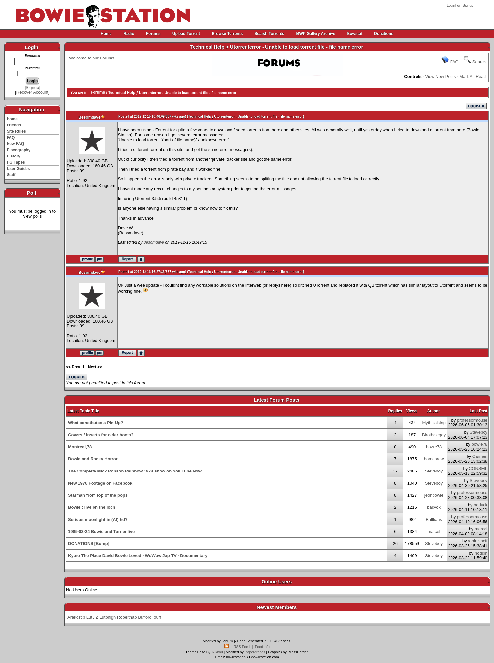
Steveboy (478, 432)
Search (479, 61)
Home (106, 33)
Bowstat (355, 33)
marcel (434, 531)
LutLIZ (92, 617)
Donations (383, 33)
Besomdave (89, 117)
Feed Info (262, 647)
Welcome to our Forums (91, 58)
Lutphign (107, 617)
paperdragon (255, 652)
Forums (153, 33)
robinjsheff (477, 541)
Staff (11, 175)
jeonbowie (434, 495)
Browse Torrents (227, 33)
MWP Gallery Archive (315, 33)
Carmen (479, 456)
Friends (14, 125)
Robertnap (127, 617)
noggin (481, 553)
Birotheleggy (434, 434)
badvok (434, 507)
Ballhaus (434, 519)
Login (451, 5)
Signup (468, 5)
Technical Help (121, 93)
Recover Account (32, 92)
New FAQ (15, 143)
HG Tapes (16, 162)
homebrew (434, 458)
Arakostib (76, 617)
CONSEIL (478, 468)
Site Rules (16, 131)
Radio (128, 33)
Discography (19, 150)
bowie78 (434, 446)
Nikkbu (217, 652)
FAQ (11, 137)
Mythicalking (434, 422)
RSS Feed (242, 647)
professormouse (472, 420)
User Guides (18, 168)
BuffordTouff (149, 617)
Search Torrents (269, 33)
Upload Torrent (186, 33)
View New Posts (440, 76)
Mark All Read (472, 76)
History (13, 156)
